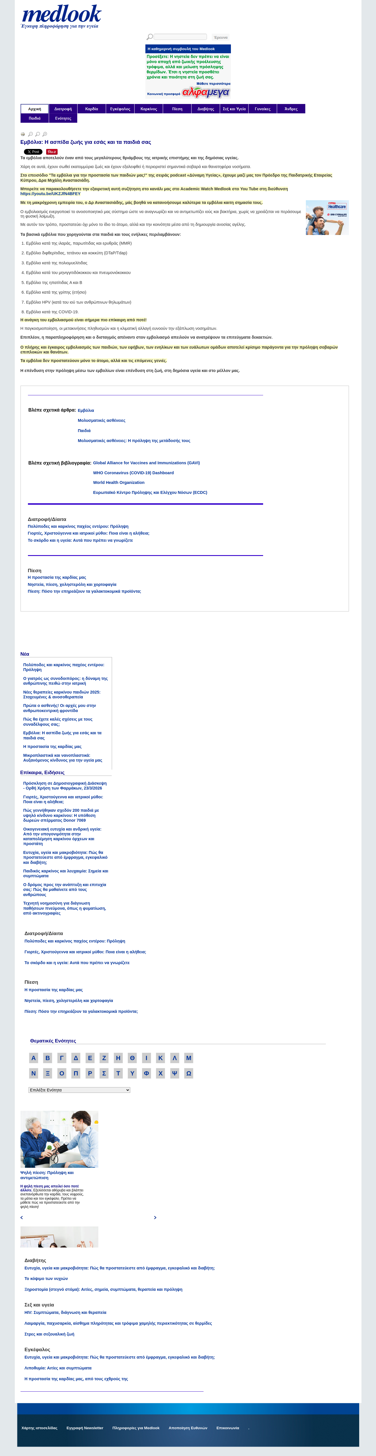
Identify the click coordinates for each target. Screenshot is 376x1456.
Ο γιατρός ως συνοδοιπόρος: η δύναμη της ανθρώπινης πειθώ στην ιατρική (65, 681)
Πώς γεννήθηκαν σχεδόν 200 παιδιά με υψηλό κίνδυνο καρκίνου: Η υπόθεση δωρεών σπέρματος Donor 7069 (61, 815)
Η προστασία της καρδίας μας (57, 577)
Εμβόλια (86, 410)
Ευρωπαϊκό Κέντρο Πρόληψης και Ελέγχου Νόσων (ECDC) (150, 492)
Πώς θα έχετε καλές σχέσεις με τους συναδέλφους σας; (58, 721)
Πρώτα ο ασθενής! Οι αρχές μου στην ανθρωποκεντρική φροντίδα (59, 708)
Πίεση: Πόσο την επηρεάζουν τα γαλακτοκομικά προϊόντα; (84, 591)
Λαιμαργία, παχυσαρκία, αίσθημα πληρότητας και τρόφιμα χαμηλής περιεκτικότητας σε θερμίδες (118, 1323)
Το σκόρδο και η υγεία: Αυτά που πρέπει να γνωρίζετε (80, 540)
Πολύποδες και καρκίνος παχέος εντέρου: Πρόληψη (78, 526)
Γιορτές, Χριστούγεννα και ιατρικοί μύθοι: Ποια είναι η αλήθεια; (89, 533)
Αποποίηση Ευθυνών (188, 1428)
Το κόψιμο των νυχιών (46, 1278)
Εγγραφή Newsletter (85, 1428)
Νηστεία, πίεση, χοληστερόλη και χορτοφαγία (72, 584)
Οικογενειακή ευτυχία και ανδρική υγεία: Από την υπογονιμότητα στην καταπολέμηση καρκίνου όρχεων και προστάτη (62, 836)
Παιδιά (84, 430)
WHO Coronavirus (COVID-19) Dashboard (133, 473)
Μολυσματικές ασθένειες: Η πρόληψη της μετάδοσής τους (134, 440)
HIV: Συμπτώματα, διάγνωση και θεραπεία (65, 1312)
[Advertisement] (63, 632)
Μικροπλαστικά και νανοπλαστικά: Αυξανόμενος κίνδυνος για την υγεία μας (62, 757)
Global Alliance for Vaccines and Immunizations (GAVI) (146, 463)
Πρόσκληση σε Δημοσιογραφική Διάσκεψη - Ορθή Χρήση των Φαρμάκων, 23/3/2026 (65, 785)
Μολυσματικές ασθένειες (101, 420)
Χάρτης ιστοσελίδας (40, 1428)
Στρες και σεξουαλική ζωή (49, 1334)
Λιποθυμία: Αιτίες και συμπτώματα (58, 1368)
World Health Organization (119, 482)
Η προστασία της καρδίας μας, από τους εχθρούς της (76, 1379)
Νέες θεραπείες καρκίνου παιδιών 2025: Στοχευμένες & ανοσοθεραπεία (62, 694)
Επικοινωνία (227, 1428)
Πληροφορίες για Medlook (135, 1428)
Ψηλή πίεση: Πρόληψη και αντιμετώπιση (47, 1175)
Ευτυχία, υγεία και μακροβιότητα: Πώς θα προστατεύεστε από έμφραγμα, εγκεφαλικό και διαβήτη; (65, 857)
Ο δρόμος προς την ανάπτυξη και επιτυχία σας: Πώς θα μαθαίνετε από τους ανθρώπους (64, 889)
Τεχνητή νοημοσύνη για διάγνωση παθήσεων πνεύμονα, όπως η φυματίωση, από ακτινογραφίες (64, 908)
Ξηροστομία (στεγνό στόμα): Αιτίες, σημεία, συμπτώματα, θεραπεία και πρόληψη (103, 1289)
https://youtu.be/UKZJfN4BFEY (51, 193)
